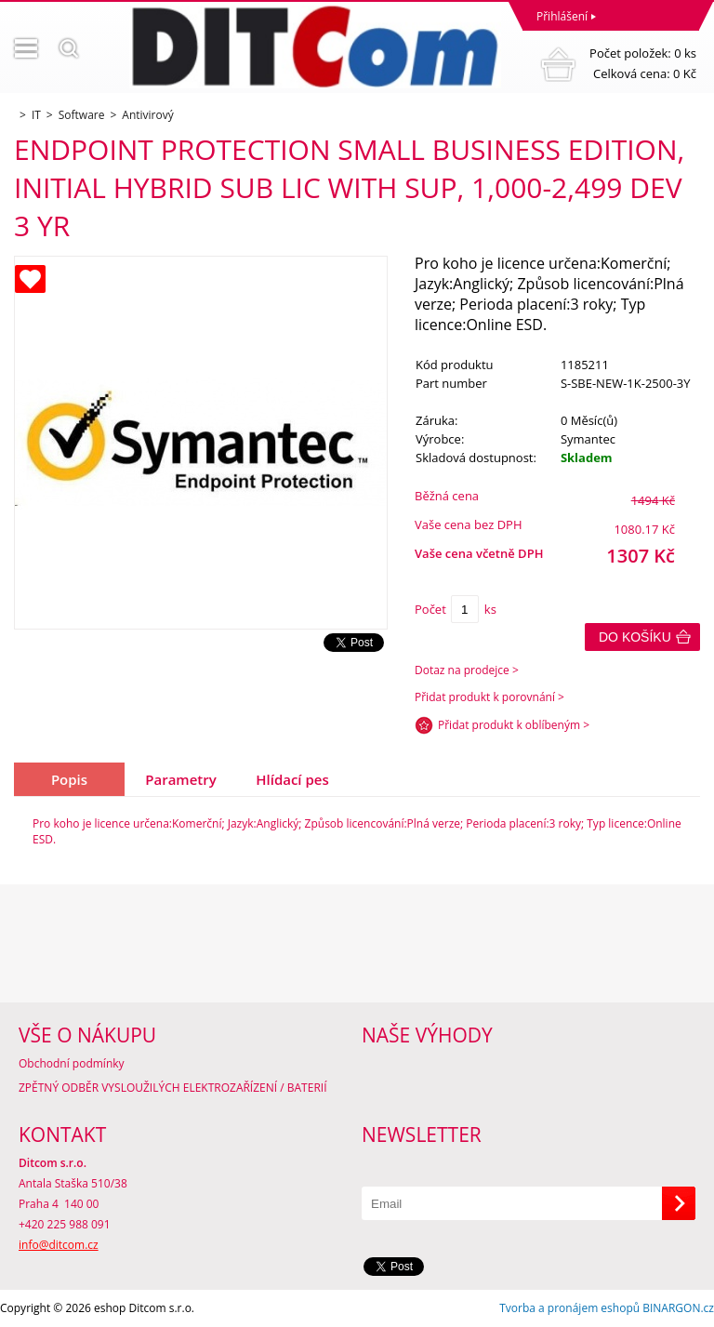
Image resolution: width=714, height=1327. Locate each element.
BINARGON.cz (678, 1308)
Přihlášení (562, 16)
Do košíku (635, 637)
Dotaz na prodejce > (467, 670)
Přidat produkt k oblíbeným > (513, 725)
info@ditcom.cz (59, 1245)
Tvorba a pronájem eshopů (569, 1308)
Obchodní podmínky (72, 1063)
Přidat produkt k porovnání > (489, 697)
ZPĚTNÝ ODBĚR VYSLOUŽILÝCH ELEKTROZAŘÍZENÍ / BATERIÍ (173, 1087)
